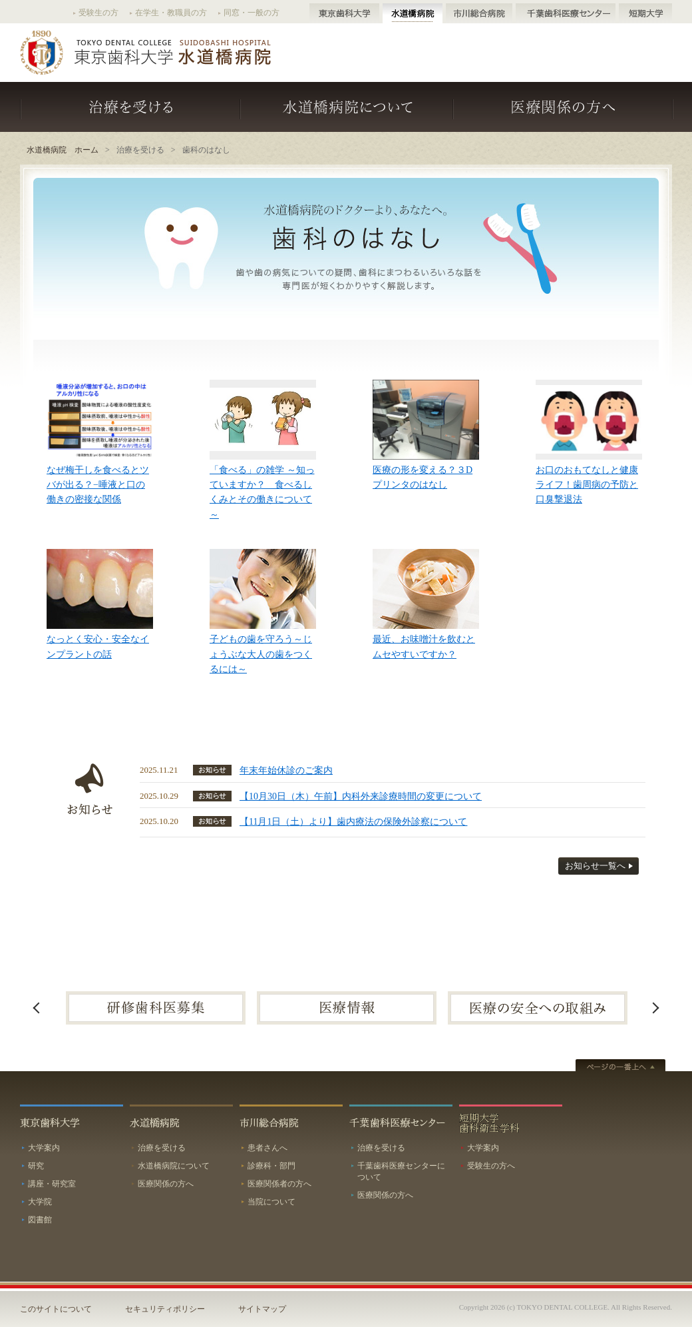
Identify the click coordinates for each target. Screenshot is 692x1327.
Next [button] (655, 1008)
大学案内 (44, 1147)
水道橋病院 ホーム (62, 150)
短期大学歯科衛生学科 (510, 1122)
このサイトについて (56, 1309)
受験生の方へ (491, 1165)
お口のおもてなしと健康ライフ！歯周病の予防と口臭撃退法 (587, 485)
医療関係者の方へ (279, 1183)
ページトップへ (620, 1066)
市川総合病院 (479, 13)
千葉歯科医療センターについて (401, 1171)
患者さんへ (267, 1147)
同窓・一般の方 (251, 12)
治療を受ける (130, 107)
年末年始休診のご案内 (286, 770)
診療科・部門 (271, 1165)
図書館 (40, 1219)
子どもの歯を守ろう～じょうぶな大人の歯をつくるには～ (261, 654)
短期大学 (645, 13)
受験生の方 (98, 12)
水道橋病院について (347, 107)
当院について (271, 1201)
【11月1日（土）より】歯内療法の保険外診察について (353, 822)
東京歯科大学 (344, 13)
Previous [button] (37, 1008)
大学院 (40, 1201)
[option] (155, 1008)
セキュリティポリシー (165, 1309)
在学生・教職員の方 (171, 12)
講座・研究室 (52, 1183)
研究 (36, 1165)
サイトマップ (262, 1309)
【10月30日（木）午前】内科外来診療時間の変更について (361, 796)
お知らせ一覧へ (595, 866)
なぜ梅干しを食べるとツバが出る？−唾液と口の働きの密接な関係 (98, 485)
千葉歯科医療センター (565, 13)
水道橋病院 (412, 13)
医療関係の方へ (563, 107)
